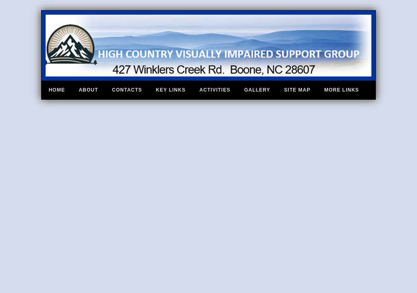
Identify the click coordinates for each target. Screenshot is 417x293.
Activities (215, 90)
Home (56, 90)
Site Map (297, 90)
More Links (341, 90)
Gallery (257, 90)
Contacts (127, 90)
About (88, 90)
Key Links (171, 90)
